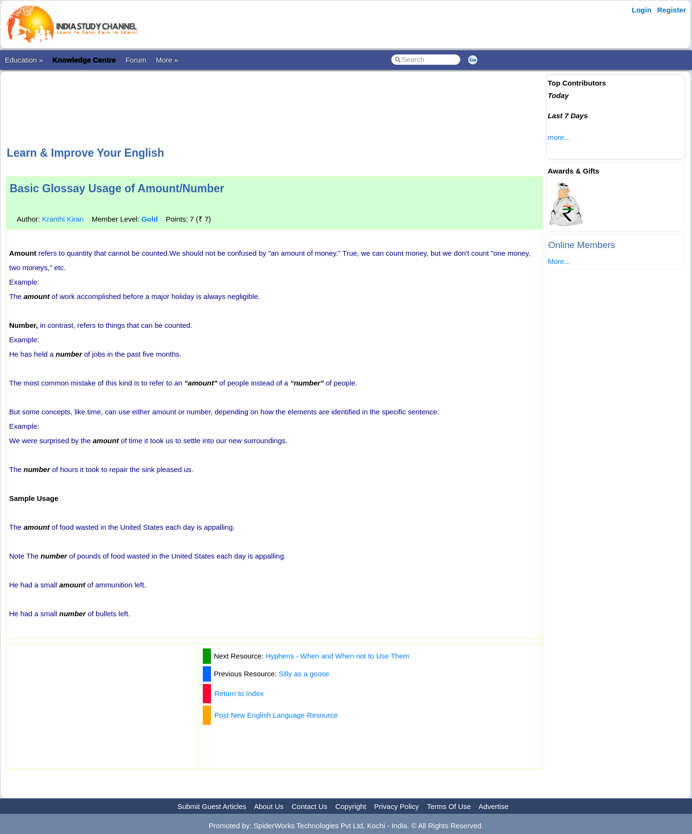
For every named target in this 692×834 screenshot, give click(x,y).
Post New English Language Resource (276, 715)
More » (167, 60)
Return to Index (239, 693)
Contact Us (309, 806)
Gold (149, 219)
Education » (24, 60)
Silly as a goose (304, 674)
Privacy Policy (396, 806)
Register (671, 10)
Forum (135, 60)
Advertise (494, 806)
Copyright (350, 806)
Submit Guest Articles (211, 806)
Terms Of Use (449, 806)
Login (642, 10)
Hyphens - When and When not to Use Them (337, 656)
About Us (269, 806)
